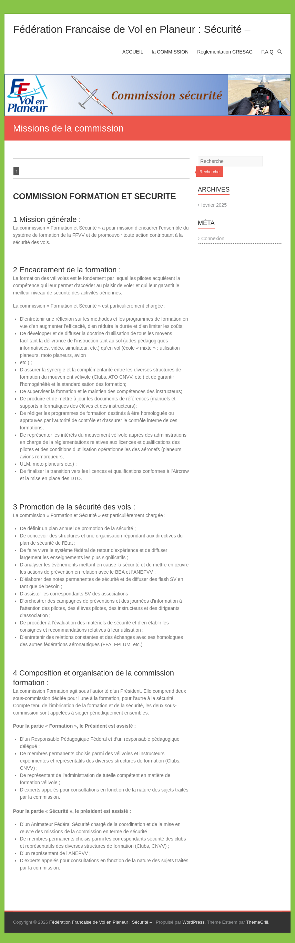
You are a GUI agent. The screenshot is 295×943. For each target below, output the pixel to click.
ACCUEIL (132, 52)
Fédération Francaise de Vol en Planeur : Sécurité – (132, 29)
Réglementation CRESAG (225, 52)
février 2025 (214, 205)
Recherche (210, 171)
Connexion (212, 238)
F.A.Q (267, 52)
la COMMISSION (170, 52)
